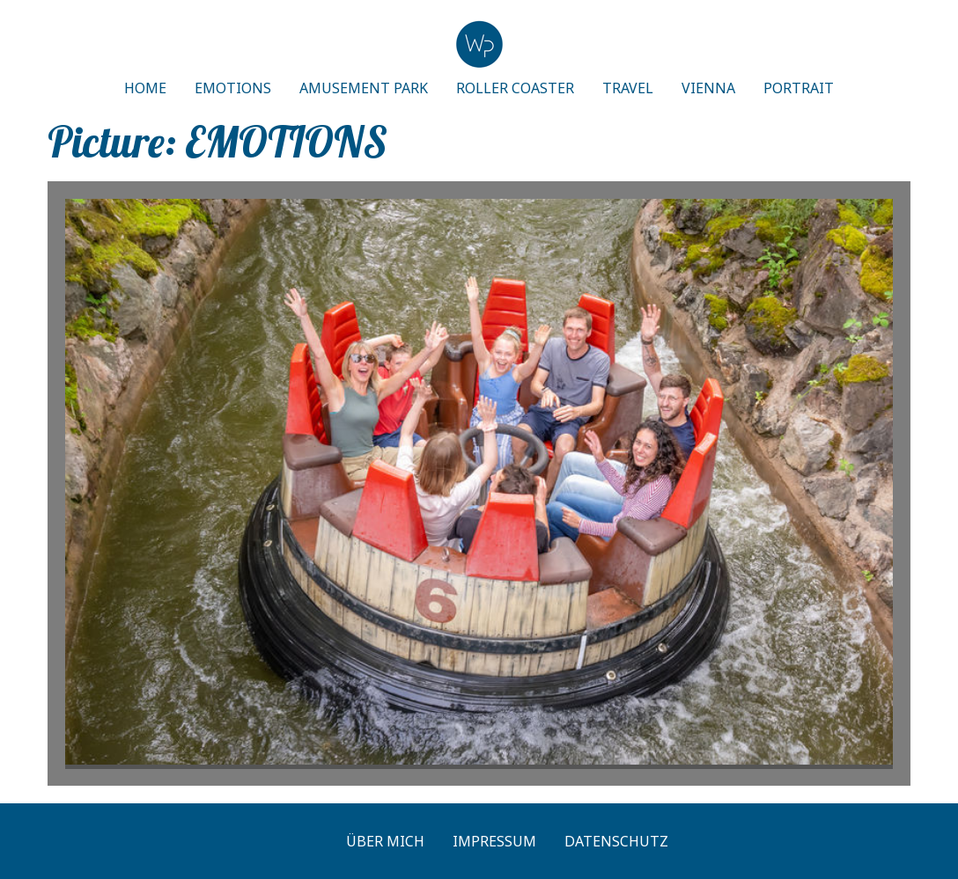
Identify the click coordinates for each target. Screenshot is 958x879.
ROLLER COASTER (515, 88)
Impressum (494, 841)
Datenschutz (616, 841)
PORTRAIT (798, 88)
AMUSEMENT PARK (363, 88)
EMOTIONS (233, 88)
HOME (145, 88)
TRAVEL (627, 88)
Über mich (385, 841)
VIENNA (708, 88)
